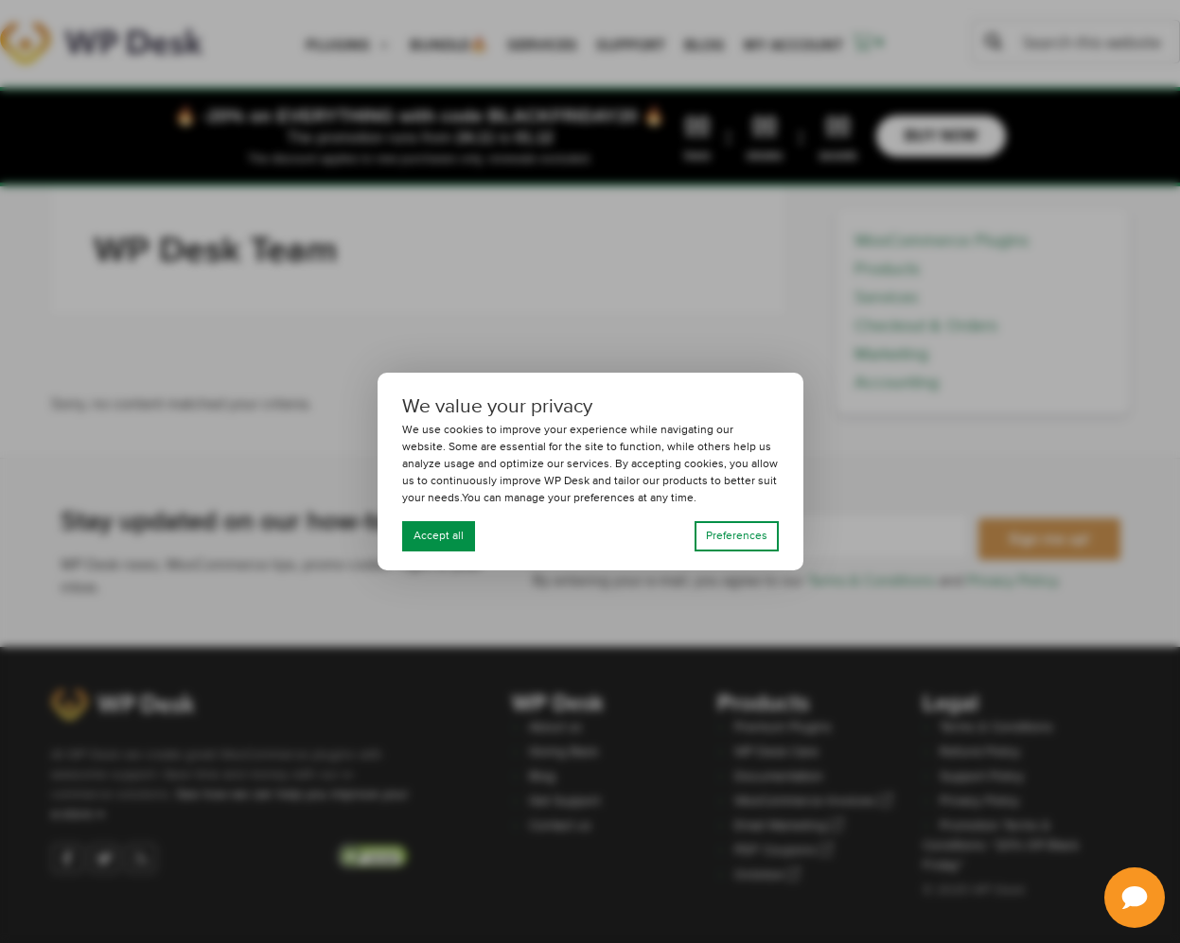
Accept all (439, 536)
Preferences (736, 536)
